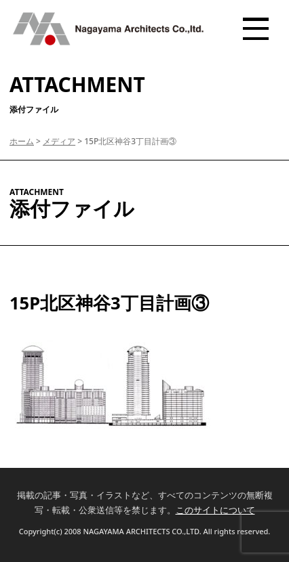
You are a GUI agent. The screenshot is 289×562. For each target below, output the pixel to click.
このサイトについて (215, 510)
